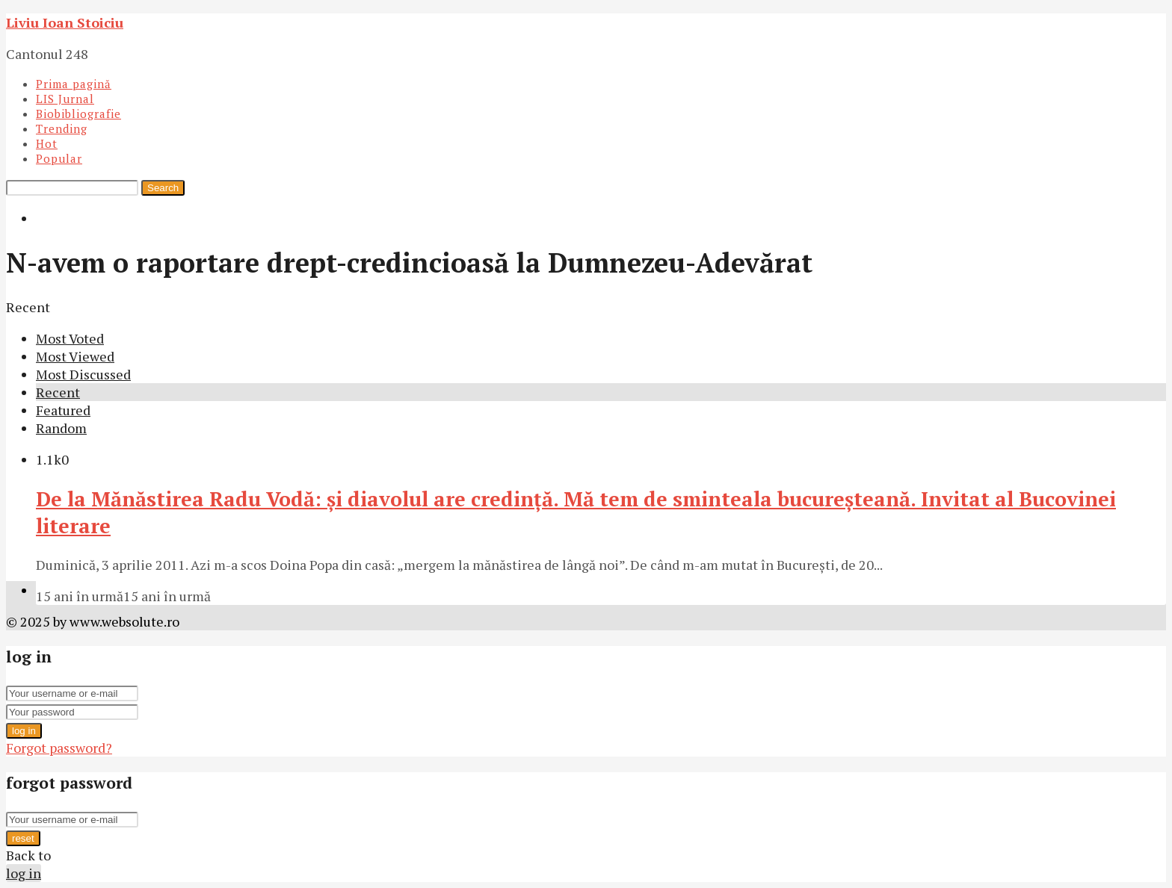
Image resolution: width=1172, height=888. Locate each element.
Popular (59, 158)
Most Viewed (75, 356)
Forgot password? (59, 748)
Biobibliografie (78, 113)
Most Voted (70, 338)
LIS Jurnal (65, 98)
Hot (47, 143)
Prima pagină (73, 83)
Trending (61, 128)
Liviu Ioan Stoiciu (64, 22)
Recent (58, 392)
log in (24, 730)
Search (163, 187)
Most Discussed (83, 374)
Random (61, 428)
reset (23, 838)
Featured (63, 410)
